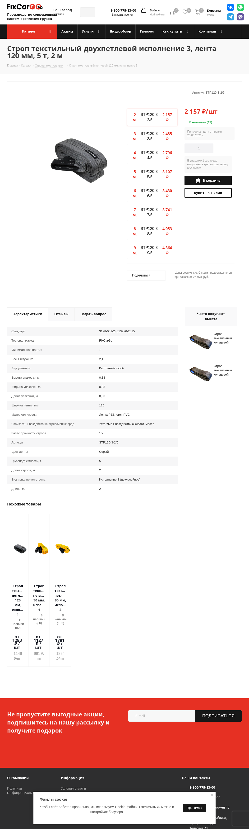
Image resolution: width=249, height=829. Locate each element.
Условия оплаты (73, 741)
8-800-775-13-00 (123, 10)
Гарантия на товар (75, 754)
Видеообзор (70, 761)
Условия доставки (74, 748)
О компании (18, 730)
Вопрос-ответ (71, 768)
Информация (72, 730)
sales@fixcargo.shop (204, 750)
